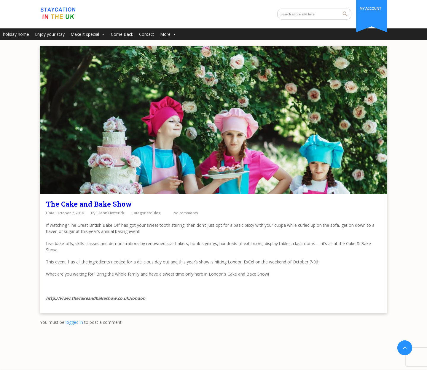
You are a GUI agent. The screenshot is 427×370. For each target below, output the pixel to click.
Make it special (88, 34)
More (168, 34)
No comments (185, 212)
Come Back (122, 34)
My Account (370, 8)
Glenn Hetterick (110, 212)
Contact (146, 34)
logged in (74, 322)
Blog (156, 212)
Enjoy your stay (50, 34)
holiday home (16, 34)
